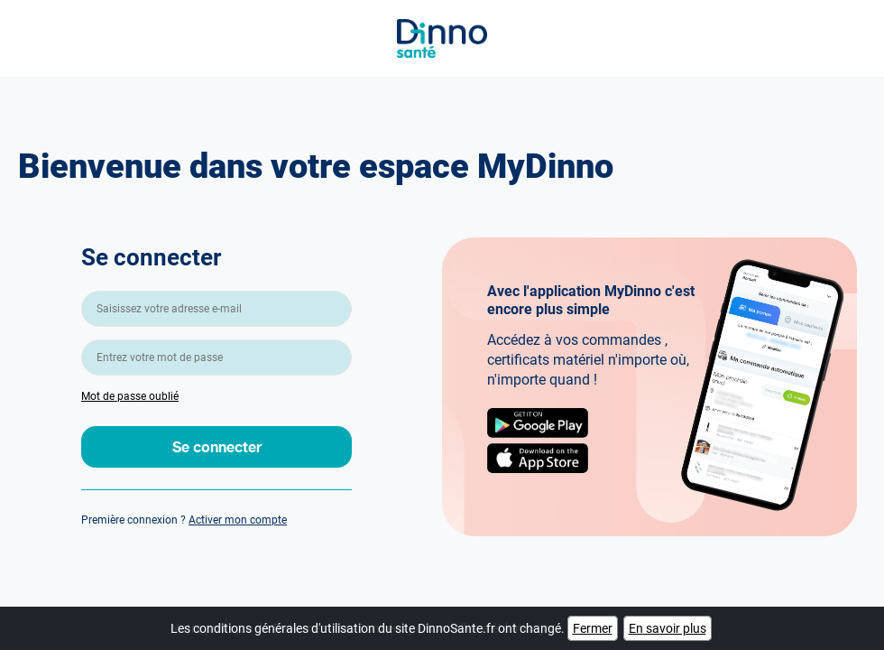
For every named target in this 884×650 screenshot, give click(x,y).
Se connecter (217, 446)
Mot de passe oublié (130, 396)
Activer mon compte (238, 520)
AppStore (537, 458)
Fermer (592, 628)
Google (537, 423)
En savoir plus (667, 628)
